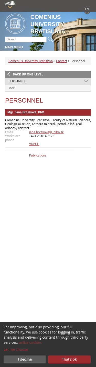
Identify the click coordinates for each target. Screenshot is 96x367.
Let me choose (16, 349)
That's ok (69, 359)
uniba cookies (30, 342)
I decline (25, 359)
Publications (38, 155)
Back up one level (28, 74)
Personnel (17, 81)
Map (11, 88)
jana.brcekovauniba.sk (46, 132)
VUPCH (34, 144)
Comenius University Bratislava (30, 61)
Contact (61, 61)
